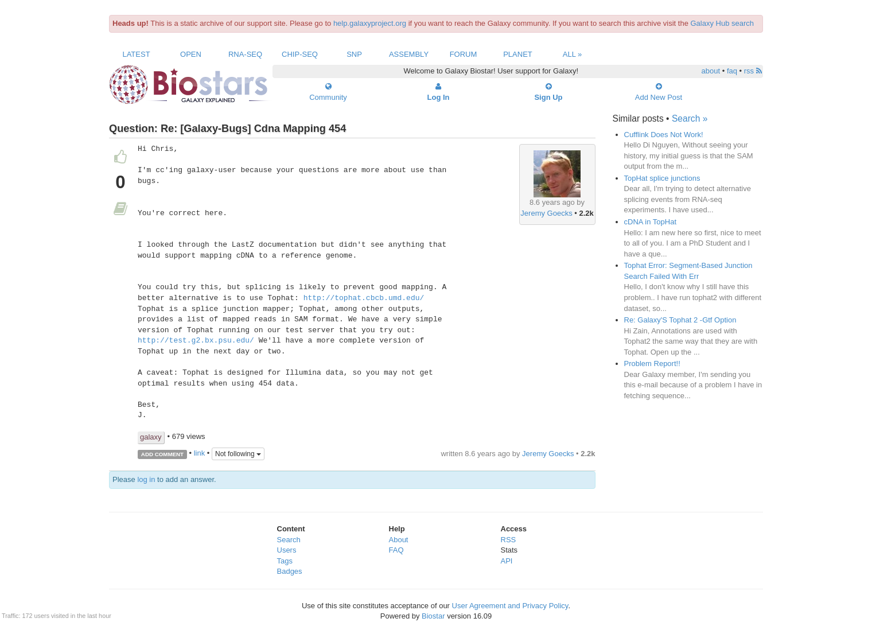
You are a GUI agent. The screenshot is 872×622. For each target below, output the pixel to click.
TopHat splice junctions (662, 178)
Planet (517, 54)
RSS (508, 539)
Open (190, 54)
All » (572, 54)
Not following (238, 454)
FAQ (396, 550)
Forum (463, 54)
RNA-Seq (245, 54)
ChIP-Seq (300, 54)
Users (287, 550)
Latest (136, 54)
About (398, 539)
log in (146, 479)
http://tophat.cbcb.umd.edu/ (364, 298)
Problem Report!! (652, 363)
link (199, 453)
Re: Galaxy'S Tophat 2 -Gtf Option (680, 320)
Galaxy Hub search (722, 23)
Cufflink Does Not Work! (663, 134)
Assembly (409, 54)
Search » (689, 118)
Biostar (433, 616)
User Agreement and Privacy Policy (510, 605)
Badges (289, 571)
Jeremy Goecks (546, 213)
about (711, 71)
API (507, 561)
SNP (354, 54)
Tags (285, 561)
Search (289, 539)
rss (753, 71)
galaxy (151, 437)
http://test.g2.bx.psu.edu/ (196, 341)
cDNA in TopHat (650, 221)
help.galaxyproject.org (369, 23)
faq (732, 71)
